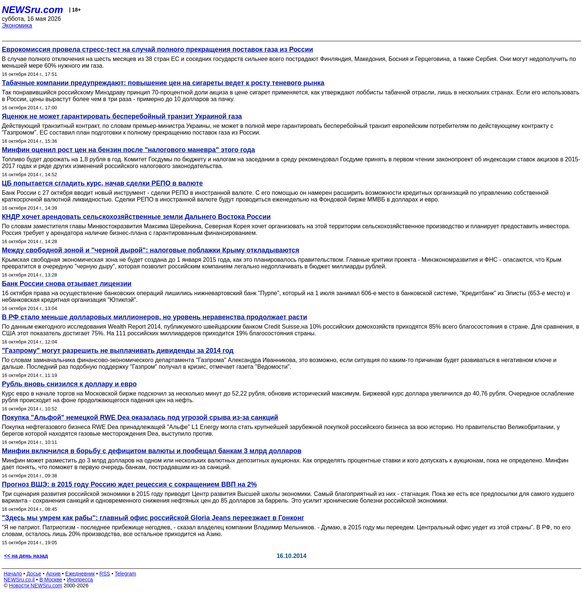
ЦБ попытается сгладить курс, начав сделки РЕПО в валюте (102, 183)
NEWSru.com (32, 9)
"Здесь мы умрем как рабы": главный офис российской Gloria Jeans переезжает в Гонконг (153, 518)
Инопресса (80, 580)
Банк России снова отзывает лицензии (67, 283)
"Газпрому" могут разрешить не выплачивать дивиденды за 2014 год (117, 350)
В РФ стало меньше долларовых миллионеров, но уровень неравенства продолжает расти (154, 317)
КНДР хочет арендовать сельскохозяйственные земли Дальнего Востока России (136, 216)
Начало (13, 574)
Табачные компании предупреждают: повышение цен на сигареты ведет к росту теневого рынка (163, 83)
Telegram (125, 574)
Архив (53, 574)
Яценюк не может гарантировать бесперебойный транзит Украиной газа (122, 116)
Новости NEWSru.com (35, 585)
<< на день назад (26, 556)
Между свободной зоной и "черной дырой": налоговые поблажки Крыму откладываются (150, 250)
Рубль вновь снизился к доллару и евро (69, 384)
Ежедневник (80, 574)
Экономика (17, 25)
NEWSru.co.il (19, 580)
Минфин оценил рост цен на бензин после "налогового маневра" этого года (128, 150)
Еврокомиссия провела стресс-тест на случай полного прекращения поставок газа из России (157, 49)
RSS (104, 574)
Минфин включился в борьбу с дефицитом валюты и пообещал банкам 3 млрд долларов (152, 451)
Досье (33, 574)
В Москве (50, 580)
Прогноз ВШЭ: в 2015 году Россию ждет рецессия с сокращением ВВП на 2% (129, 484)
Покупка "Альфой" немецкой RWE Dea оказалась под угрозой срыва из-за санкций (140, 417)
